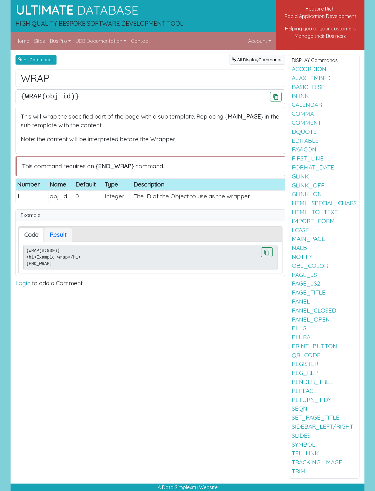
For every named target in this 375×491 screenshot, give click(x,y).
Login (23, 283)
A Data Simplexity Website (188, 487)
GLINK (300, 176)
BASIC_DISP (308, 87)
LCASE (300, 230)
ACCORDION (309, 69)
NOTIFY (302, 256)
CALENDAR (307, 104)
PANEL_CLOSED (314, 310)
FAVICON (304, 149)
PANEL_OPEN (311, 319)
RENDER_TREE (312, 381)
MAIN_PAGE (308, 238)
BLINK (300, 96)
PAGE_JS (304, 274)
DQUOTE (304, 131)
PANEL (301, 301)
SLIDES (301, 435)
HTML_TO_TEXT (315, 212)
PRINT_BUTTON (314, 346)
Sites (39, 41)
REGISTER (305, 363)
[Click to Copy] (276, 96)
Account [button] (257, 41)
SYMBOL (303, 444)
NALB (299, 247)
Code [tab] (31, 234)
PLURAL (303, 337)
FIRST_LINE (307, 158)
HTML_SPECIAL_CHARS (324, 203)
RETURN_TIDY (312, 399)
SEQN (299, 408)
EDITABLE (305, 140)
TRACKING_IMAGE (317, 462)
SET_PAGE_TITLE (315, 417)
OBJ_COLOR (310, 265)
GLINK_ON (307, 194)
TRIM (298, 471)
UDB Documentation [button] (99, 41)
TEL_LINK (305, 453)
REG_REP (305, 372)
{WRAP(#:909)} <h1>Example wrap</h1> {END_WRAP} (150, 257)
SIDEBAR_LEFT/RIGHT (322, 426)
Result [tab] (58, 234)
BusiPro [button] (58, 41)
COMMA (303, 113)
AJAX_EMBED (311, 78)
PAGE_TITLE (308, 292)
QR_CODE (306, 355)
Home (22, 41)
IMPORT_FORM (313, 221)
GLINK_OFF (308, 185)
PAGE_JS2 (306, 283)
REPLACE (304, 390)
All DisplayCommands (257, 59)
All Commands (36, 59)
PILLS (299, 328)
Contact (140, 41)
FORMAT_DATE (313, 167)
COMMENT (306, 122)
